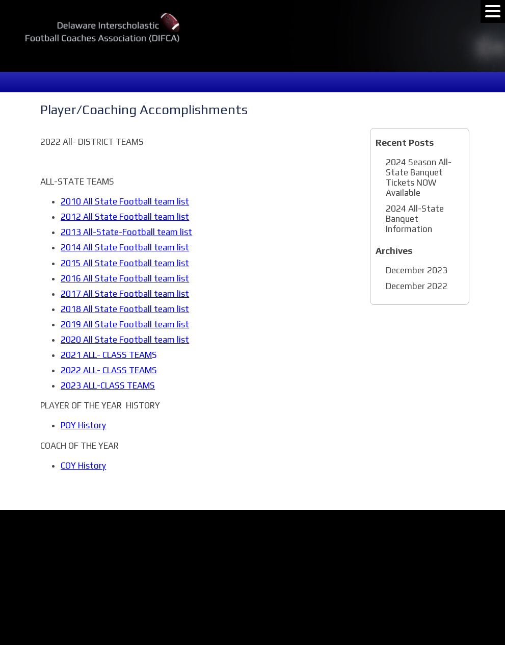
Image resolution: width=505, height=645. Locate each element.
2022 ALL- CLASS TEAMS (109, 370)
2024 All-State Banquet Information (415, 218)
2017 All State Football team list (125, 294)
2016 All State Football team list (125, 278)
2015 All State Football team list (125, 263)
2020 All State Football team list (125, 339)
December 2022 (416, 286)
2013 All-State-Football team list (126, 232)
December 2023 (416, 270)
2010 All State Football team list (125, 201)
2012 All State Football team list (125, 217)
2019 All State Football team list (125, 324)
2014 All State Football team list (125, 247)
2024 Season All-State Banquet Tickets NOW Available (418, 177)
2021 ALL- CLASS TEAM (106, 355)
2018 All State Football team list (125, 309)
